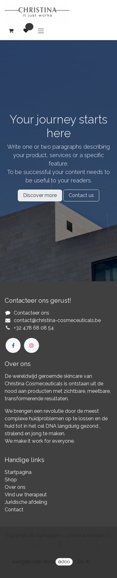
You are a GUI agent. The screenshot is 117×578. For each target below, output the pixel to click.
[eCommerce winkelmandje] (11, 30)
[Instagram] (31, 345)
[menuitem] (37, 544)
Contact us (81, 195)
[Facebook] (13, 345)
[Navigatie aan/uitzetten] (41, 30)
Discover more (40, 195)
